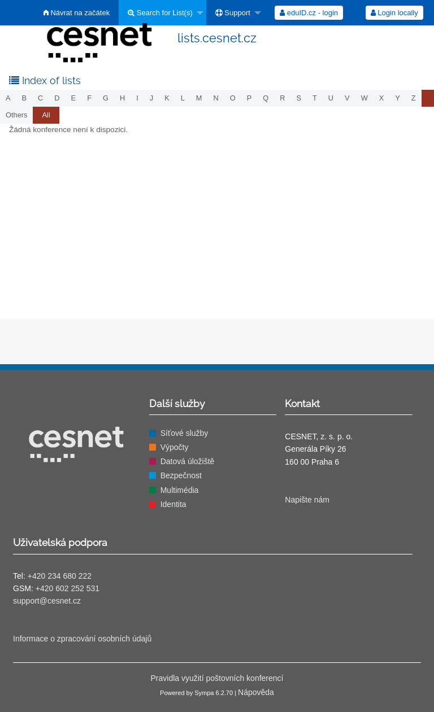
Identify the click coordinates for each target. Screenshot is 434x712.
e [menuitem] (73, 98)
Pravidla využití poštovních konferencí (216, 678)
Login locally (394, 12)
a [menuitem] (8, 98)
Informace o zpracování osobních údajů (82, 638)
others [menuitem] (16, 115)
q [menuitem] (265, 98)
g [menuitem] (105, 98)
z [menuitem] (413, 98)
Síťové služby (184, 433)
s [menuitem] (298, 98)
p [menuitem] (249, 98)
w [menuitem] (364, 98)
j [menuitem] (151, 98)
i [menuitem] (137, 98)
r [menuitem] (282, 98)
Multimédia (179, 490)
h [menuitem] (122, 98)
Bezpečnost (181, 475)
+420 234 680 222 (60, 575)
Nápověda (256, 692)
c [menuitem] (40, 98)
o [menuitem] (233, 98)
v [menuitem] (347, 98)
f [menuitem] (89, 98)
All (46, 115)
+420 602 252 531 (67, 588)
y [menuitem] (397, 98)
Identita (173, 504)
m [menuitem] (199, 98)
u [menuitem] (330, 98)
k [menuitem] (167, 98)
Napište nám (307, 499)
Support (232, 12)
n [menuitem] (216, 98)
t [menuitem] (315, 98)
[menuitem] (235, 12)
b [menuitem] (24, 98)
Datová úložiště (187, 461)
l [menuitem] (183, 98)
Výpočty (174, 447)
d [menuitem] (56, 98)
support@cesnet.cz (47, 600)
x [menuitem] (381, 98)
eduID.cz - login (309, 12)
